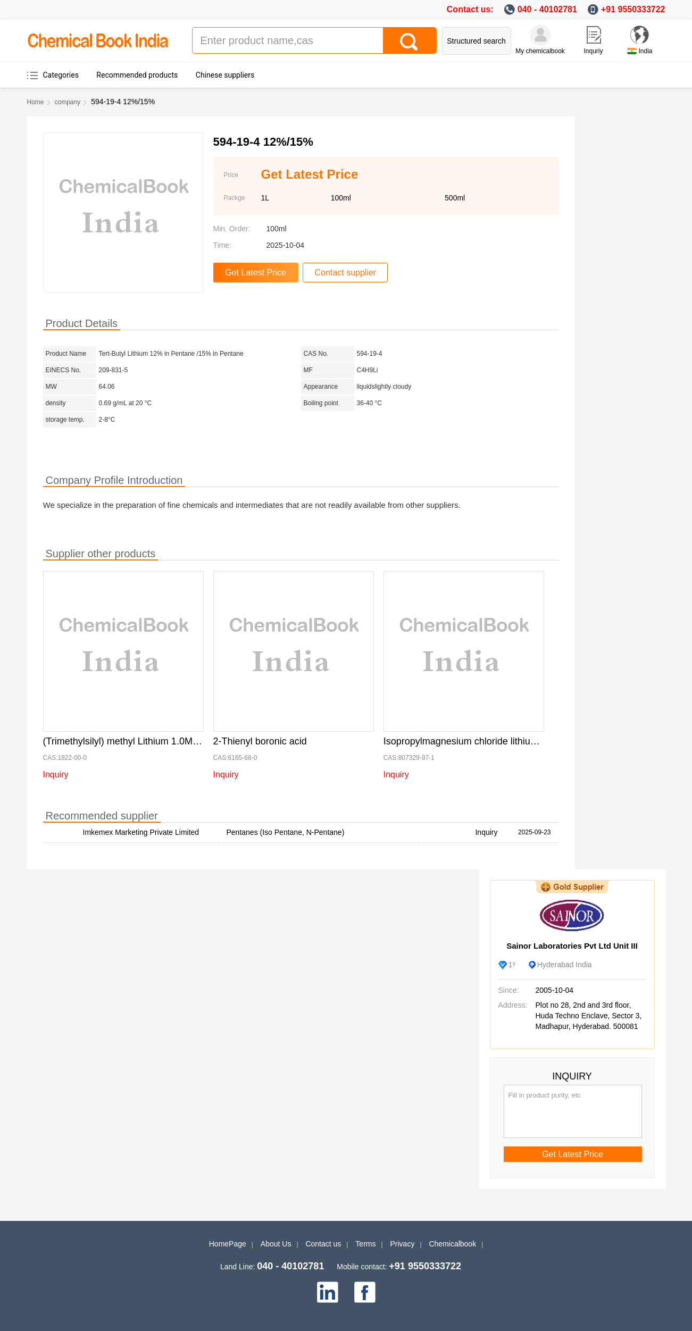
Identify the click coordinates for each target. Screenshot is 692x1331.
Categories (61, 75)
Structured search (476, 41)
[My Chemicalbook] (540, 35)
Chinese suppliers (225, 75)
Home (35, 102)
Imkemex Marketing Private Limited (141, 832)
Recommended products (137, 75)
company (68, 102)
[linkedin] (327, 1292)
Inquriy (593, 51)
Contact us (323, 1244)
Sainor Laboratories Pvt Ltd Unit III (572, 945)
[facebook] (365, 1292)
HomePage (227, 1244)
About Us (276, 1244)
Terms (365, 1244)
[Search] (409, 40)
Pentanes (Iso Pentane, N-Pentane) (286, 832)
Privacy (402, 1244)
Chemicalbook (452, 1244)
